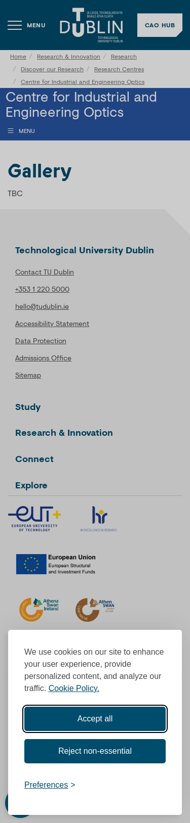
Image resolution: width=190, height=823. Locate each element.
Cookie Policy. (74, 688)
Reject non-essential (95, 751)
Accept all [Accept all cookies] (95, 718)
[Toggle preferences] (49, 785)
